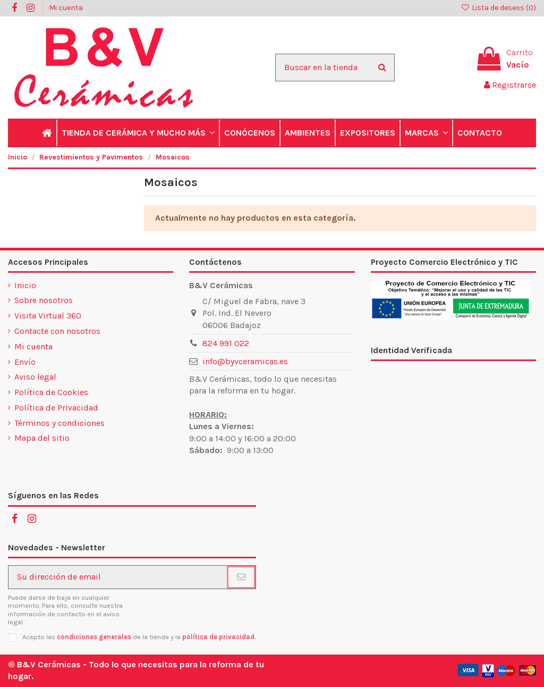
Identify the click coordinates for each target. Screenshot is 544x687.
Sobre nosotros (43, 300)
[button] (137, 133)
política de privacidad (218, 637)
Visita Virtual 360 (47, 316)
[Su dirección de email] (117, 577)
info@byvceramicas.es (245, 361)
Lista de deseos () (498, 7)
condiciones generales (94, 637)
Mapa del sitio (42, 438)
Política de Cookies (51, 392)
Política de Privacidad (56, 408)
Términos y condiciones (59, 423)
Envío (25, 362)
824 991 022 (225, 343)
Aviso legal (35, 377)
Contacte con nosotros (57, 331)
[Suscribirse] (241, 577)
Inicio (25, 285)
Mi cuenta (66, 7)
